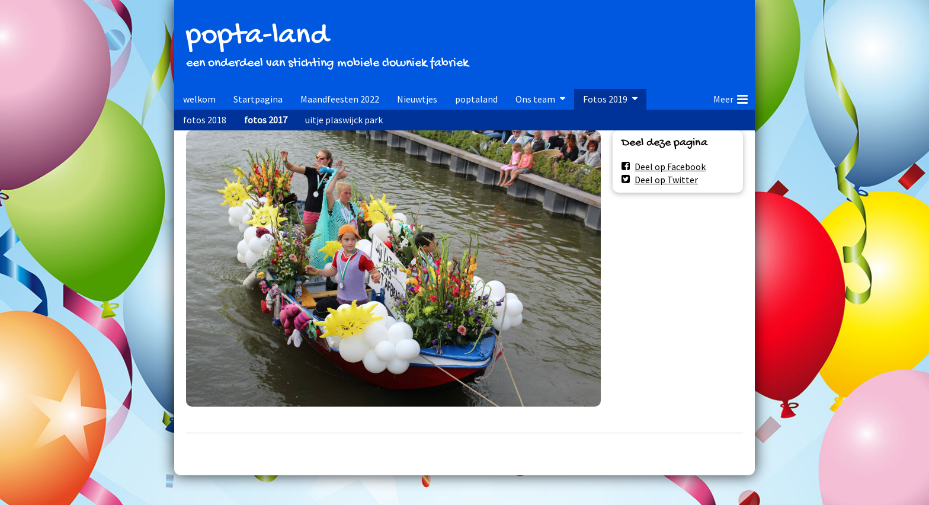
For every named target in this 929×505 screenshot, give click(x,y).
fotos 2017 (265, 120)
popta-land (257, 36)
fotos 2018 (204, 120)
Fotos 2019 (605, 99)
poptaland (476, 99)
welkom (199, 99)
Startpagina (258, 99)
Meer (730, 97)
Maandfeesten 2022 (339, 99)
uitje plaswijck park (344, 120)
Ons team (535, 99)
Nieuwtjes (417, 99)
